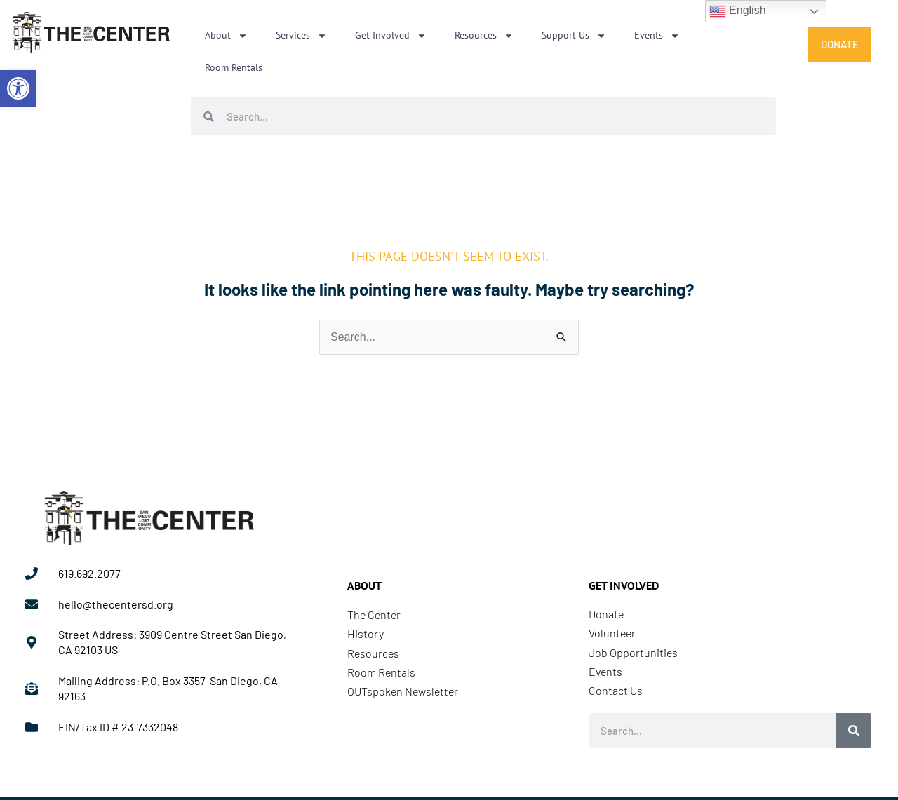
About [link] (226, 36)
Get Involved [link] (391, 36)
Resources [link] (484, 36)
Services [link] (301, 36)
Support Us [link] (574, 36)
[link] (18, 88)
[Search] (853, 730)
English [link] (737, 11)
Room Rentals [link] (233, 67)
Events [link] (657, 36)
